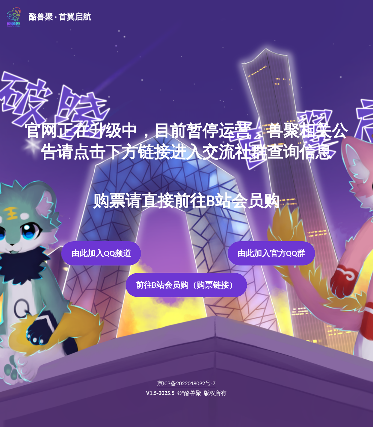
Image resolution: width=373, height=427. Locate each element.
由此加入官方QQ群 (271, 253)
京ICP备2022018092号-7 (186, 383)
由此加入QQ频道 (101, 253)
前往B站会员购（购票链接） (186, 285)
